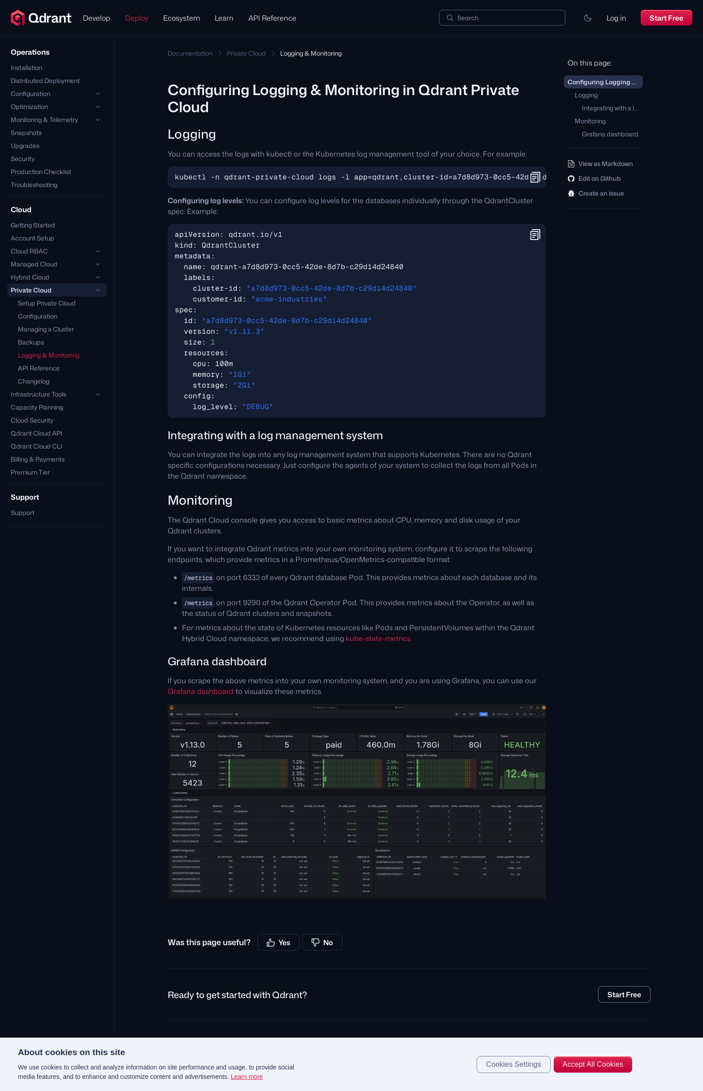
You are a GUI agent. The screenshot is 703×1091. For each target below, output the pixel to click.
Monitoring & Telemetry (44, 119)
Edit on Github (594, 178)
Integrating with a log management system (612, 108)
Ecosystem (181, 18)
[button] (587, 17)
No (322, 942)
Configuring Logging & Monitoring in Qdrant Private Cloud (605, 82)
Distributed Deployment (45, 80)
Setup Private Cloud (47, 303)
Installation (26, 67)
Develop (96, 18)
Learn (224, 18)
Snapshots (26, 132)
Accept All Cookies (593, 1064)
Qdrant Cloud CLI (36, 446)
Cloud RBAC (29, 251)
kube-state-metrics (378, 638)
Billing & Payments (38, 459)
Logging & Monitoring (48, 355)
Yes (278, 942)
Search (467, 17)
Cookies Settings (513, 1064)
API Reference (272, 18)
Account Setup (32, 238)
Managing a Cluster (46, 329)
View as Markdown (600, 163)
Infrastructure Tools (38, 394)
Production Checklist (41, 171)
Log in (616, 18)
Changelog (33, 381)
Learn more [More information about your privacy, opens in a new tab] (247, 1076)
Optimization (29, 106)
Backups (31, 342)
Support (23, 512)
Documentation (190, 53)
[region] (351, 1064)
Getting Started (33, 225)
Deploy (136, 18)
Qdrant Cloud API (36, 433)
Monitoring (590, 121)
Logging (586, 95)
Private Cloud (31, 290)
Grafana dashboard (201, 691)
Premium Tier (30, 472)
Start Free (666, 18)
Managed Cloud (34, 264)
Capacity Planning (37, 407)
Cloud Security (32, 420)
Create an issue (596, 193)
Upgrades (25, 145)
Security (23, 158)
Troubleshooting (34, 184)
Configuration (30, 93)
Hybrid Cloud (30, 277)
